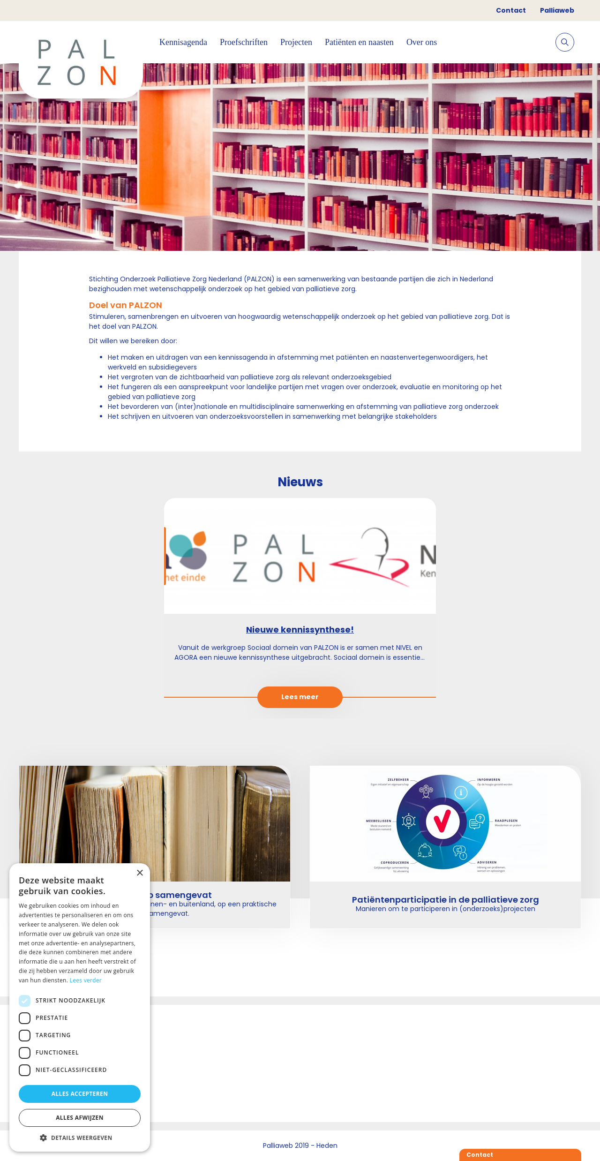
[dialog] (79, 1007)
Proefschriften (244, 42)
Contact (511, 10)
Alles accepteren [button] (80, 1094)
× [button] (139, 873)
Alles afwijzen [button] (80, 1118)
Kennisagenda (183, 42)
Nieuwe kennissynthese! (300, 629)
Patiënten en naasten (359, 42)
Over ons (421, 42)
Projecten (296, 42)
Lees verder (86, 980)
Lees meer (300, 696)
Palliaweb (557, 10)
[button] (80, 1137)
